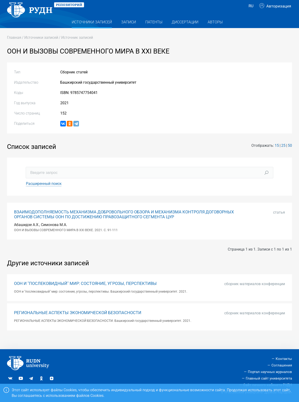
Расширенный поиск (44, 193)
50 (290, 155)
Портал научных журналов (270, 372)
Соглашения (281, 365)
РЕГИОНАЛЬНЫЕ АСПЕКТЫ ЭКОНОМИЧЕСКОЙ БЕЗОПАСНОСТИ (77, 322)
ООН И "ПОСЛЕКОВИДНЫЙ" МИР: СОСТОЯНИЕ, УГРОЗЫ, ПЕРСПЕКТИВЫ (85, 293)
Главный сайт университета (269, 378)
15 (277, 155)
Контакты (284, 359)
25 (283, 155)
